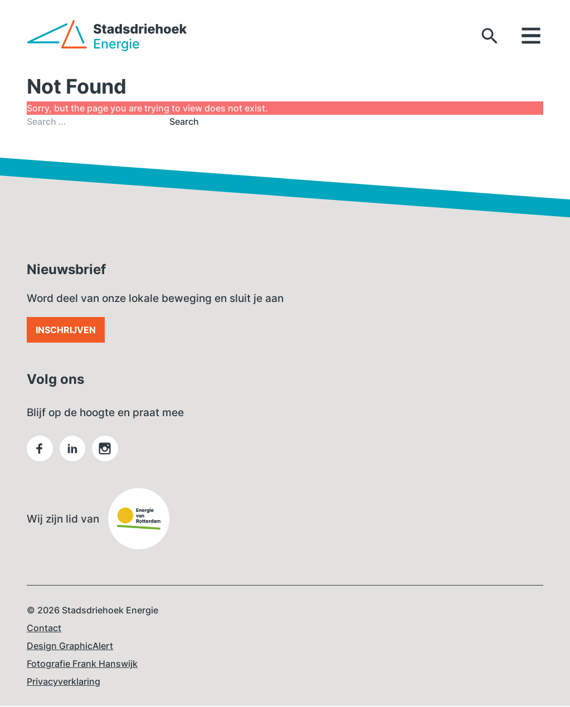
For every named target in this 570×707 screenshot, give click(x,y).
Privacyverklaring (63, 682)
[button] (490, 36)
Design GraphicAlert (70, 646)
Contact (44, 629)
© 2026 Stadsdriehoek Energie (92, 611)
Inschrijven (66, 329)
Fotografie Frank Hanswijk (82, 664)
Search (184, 121)
